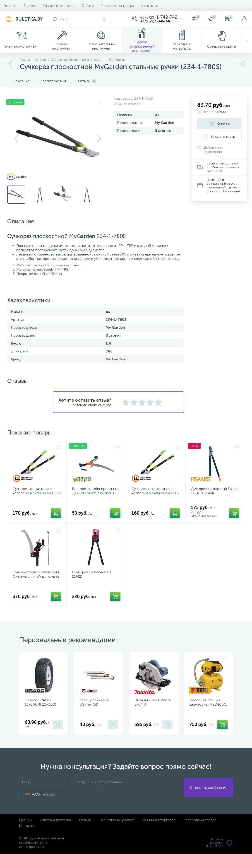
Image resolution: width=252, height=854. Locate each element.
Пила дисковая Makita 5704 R (152, 702)
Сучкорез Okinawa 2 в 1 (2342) (91, 574)
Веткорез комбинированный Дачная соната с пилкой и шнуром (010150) (96, 493)
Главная (10, 5)
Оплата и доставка (58, 5)
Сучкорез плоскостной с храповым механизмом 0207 (155, 491)
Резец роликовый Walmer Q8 (94, 702)
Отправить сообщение (208, 787)
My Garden (115, 359)
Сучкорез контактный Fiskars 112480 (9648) (214, 491)
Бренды (29, 5)
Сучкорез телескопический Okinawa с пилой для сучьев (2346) (36, 576)
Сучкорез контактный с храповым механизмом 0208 (37, 491)
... (247, 40)
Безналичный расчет (117, 820)
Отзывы (88, 5)
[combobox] (29, 794)
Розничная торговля (158, 820)
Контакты (149, 5)
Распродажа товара (117, 5)
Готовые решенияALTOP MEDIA (219, 842)
